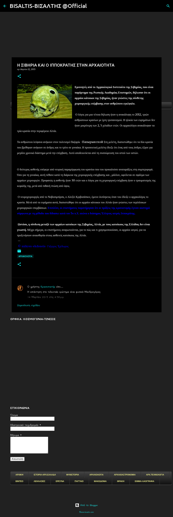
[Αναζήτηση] (92, 6)
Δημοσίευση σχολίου (28, 305)
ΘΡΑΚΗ (120, 481)
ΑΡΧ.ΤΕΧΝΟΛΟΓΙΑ (155, 475)
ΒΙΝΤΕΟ (19, 481)
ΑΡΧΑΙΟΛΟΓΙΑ (25, 256)
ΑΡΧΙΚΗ (19, 475)
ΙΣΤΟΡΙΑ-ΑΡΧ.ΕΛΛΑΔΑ (45, 475)
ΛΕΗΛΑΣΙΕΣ (39, 481)
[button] (19, 76)
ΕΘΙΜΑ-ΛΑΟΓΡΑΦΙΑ (144, 481)
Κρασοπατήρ (48, 286)
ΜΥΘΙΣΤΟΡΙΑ (72, 475)
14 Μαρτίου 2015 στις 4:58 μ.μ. (45, 297)
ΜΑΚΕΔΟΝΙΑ (100, 481)
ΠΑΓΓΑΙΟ (79, 481)
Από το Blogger (86, 505)
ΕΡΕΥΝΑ (60, 481)
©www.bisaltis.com (86, 512)
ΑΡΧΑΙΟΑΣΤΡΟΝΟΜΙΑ (125, 475)
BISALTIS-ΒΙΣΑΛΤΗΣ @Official (48, 6)
